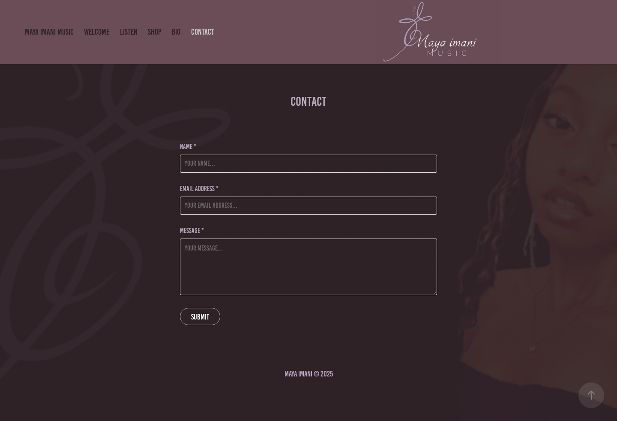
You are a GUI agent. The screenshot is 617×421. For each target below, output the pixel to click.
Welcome (96, 31)
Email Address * (199, 188)
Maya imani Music (49, 31)
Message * (192, 230)
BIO (176, 31)
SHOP (155, 31)
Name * (188, 146)
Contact (202, 31)
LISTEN (129, 31)
